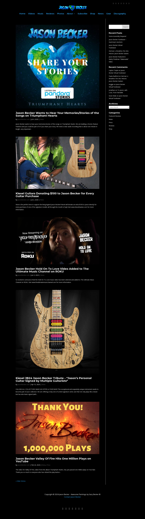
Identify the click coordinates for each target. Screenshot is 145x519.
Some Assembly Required (117, 36)
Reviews (50, 14)
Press (48, 465)
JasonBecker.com (24, 119)
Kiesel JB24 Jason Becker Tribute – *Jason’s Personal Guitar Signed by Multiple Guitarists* (54, 379)
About (70, 14)
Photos (60, 14)
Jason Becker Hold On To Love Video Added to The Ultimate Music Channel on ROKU (52, 270)
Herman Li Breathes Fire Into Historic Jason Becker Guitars (118, 78)
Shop (92, 14)
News (101, 14)
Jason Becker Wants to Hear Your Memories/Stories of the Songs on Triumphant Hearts (57, 114)
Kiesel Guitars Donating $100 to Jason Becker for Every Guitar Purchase (55, 195)
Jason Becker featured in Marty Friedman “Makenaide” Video (119, 59)
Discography (120, 14)
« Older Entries (21, 481)
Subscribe (82, 14)
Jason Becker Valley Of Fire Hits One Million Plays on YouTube (53, 460)
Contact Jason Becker (72, 497)
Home (22, 14)
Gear (108, 14)
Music (40, 14)
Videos (31, 14)
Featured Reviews (115, 116)
